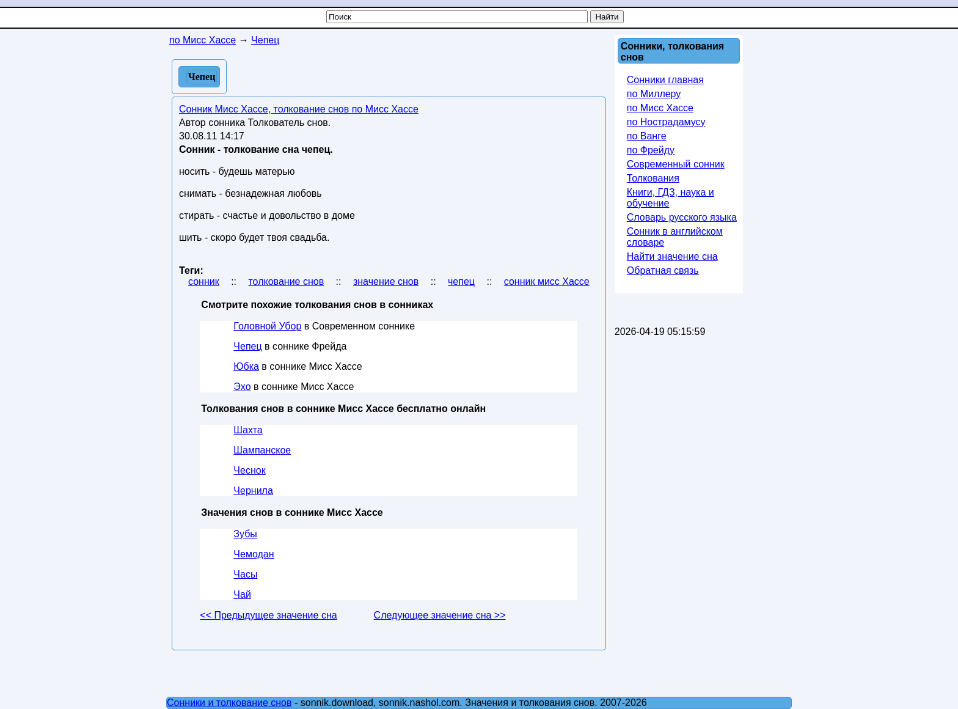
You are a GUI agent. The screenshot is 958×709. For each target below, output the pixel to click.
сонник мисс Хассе (547, 281)
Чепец (247, 346)
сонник (203, 281)
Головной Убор (267, 326)
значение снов (386, 281)
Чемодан (253, 554)
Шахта (247, 430)
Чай (242, 594)
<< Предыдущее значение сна (268, 615)
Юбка (246, 366)
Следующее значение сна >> (440, 615)
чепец (461, 281)
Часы (245, 574)
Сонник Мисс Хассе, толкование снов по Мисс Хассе (299, 109)
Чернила (252, 490)
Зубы (245, 534)
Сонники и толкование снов (229, 702)
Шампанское (262, 450)
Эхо (241, 386)
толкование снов (286, 281)
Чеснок (249, 470)
